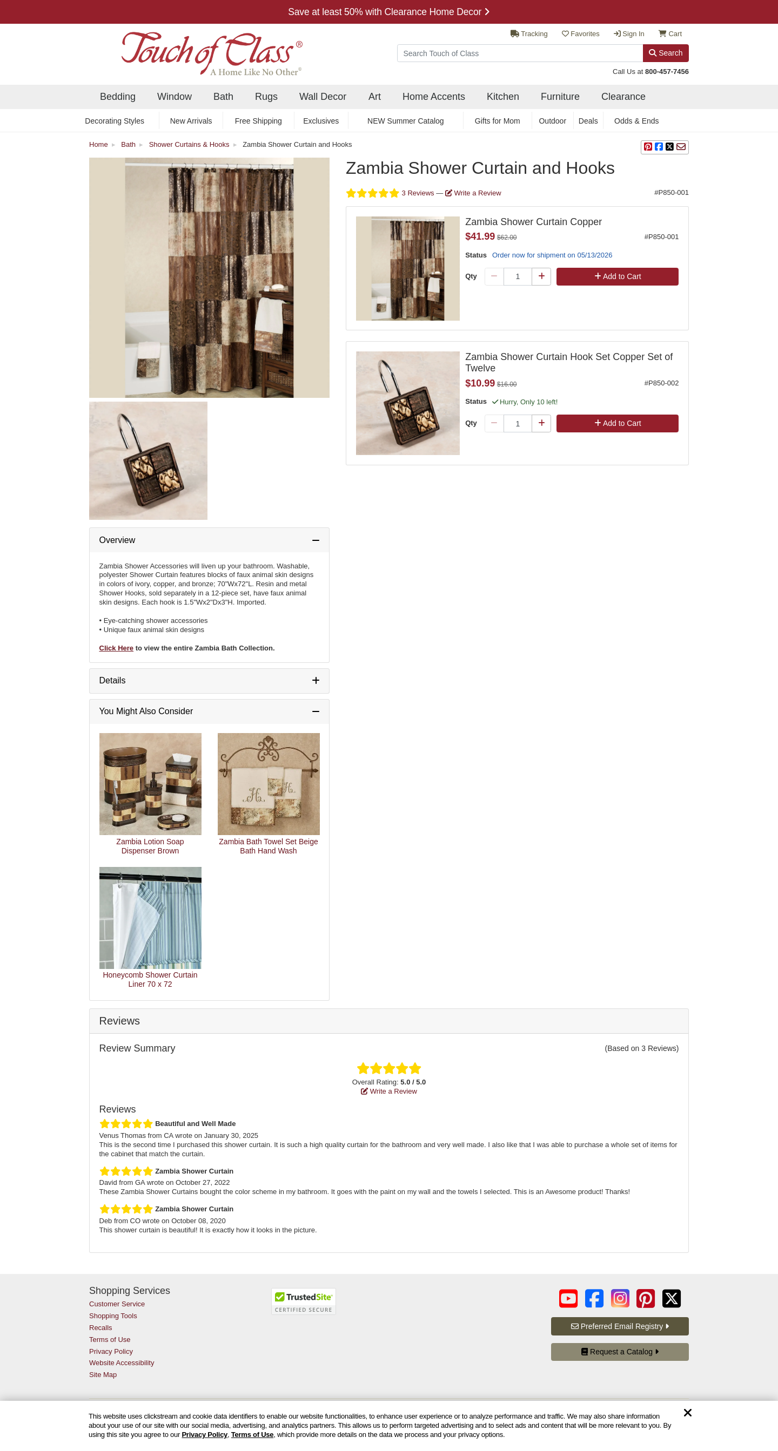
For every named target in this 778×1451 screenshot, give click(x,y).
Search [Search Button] (665, 53)
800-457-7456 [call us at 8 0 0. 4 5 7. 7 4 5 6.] (667, 71)
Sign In (629, 34)
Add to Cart (617, 276)
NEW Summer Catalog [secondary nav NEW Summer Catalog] (405, 121)
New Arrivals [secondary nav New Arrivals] (191, 121)
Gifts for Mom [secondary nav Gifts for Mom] (497, 121)
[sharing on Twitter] (670, 147)
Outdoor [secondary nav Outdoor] (552, 121)
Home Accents (434, 96)
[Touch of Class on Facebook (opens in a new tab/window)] (594, 1298)
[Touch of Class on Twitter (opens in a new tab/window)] (671, 1298)
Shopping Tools (113, 1316)
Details (112, 680)
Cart (670, 34)
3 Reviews (391, 193)
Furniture (560, 96)
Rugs (266, 96)
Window (174, 96)
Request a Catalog (620, 1351)
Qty (471, 276)
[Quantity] (518, 277)
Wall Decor (322, 96)
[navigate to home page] (195, 50)
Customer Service (117, 1304)
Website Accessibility (121, 1363)
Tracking (529, 34)
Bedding (118, 96)
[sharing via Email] (681, 147)
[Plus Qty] (541, 277)
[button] (648, 147)
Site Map (103, 1375)
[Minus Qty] (494, 277)
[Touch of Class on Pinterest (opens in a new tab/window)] (645, 1298)
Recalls (100, 1328)
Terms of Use (252, 1434)
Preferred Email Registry (620, 1326)
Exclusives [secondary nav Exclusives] (321, 121)
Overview (117, 540)
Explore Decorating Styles (389, 11)
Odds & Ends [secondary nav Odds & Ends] (636, 121)
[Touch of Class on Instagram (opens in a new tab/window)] (620, 1298)
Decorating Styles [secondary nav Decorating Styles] (114, 121)
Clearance (623, 96)
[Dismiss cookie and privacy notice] (687, 1413)
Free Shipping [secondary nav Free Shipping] (258, 121)
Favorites (581, 34)
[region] (389, 1426)
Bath (223, 96)
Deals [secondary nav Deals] (588, 121)
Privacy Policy (204, 1434)
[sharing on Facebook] (659, 147)
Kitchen (503, 96)
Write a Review (473, 193)
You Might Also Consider (146, 711)
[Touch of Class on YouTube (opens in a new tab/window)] (568, 1298)
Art (374, 96)
